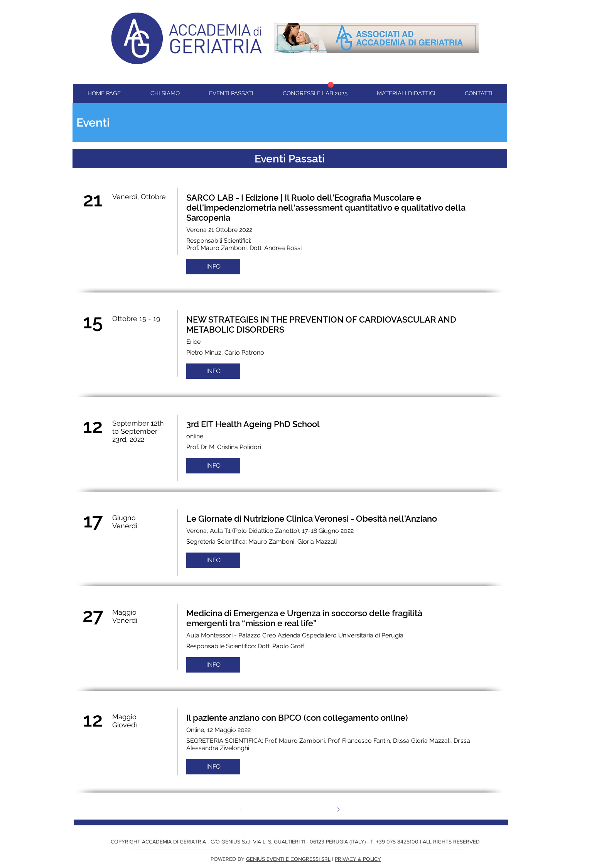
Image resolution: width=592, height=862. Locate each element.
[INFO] (213, 266)
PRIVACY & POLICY (358, 859)
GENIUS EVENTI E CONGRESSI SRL (288, 859)
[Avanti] (338, 809)
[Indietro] (241, 809)
